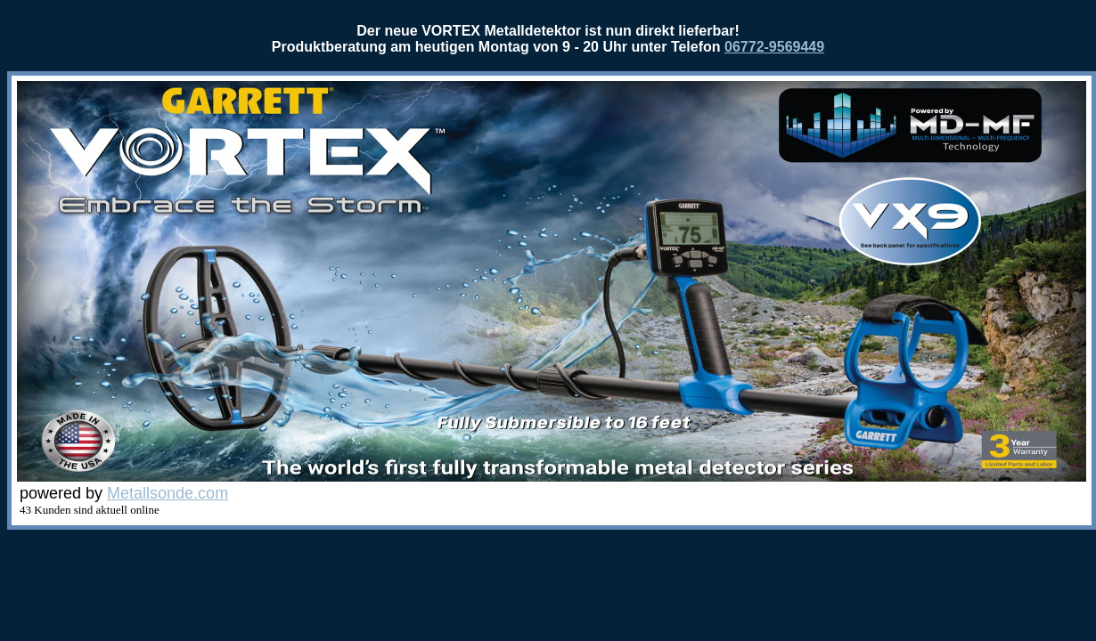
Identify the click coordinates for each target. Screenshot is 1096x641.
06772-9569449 (774, 46)
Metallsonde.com (167, 493)
